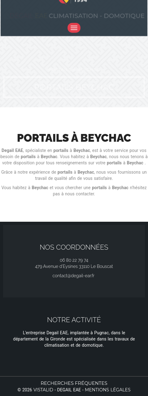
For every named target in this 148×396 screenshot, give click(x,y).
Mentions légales (107, 390)
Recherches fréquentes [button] (74, 383)
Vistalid (43, 390)
